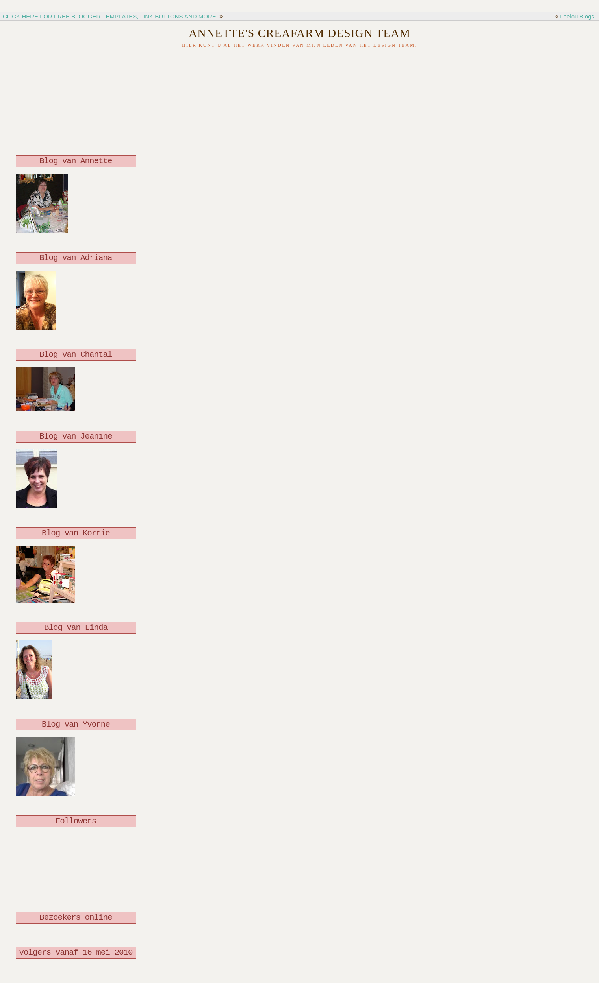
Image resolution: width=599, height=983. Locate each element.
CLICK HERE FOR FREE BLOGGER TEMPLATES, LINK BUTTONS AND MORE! (110, 16)
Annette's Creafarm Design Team (299, 33)
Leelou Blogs (577, 16)
